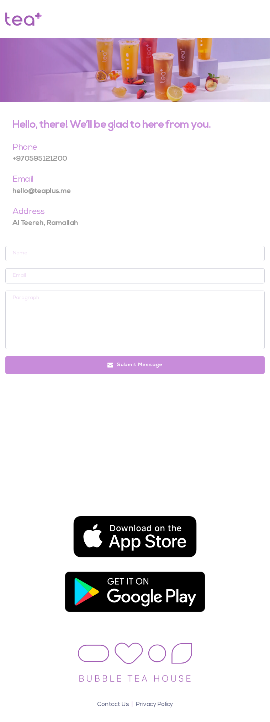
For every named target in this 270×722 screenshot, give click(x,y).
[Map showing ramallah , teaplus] (135, 443)
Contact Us (113, 705)
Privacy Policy (154, 705)
